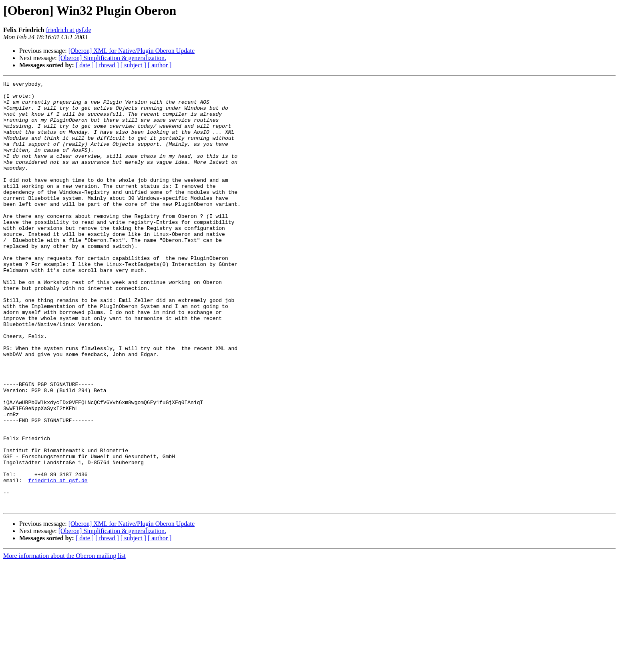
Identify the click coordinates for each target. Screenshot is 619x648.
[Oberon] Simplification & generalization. (112, 57)
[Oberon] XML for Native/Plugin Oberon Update (131, 50)
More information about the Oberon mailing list (64, 641)
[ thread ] (107, 65)
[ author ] (160, 65)
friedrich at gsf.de (68, 29)
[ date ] (85, 65)
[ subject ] (133, 65)
